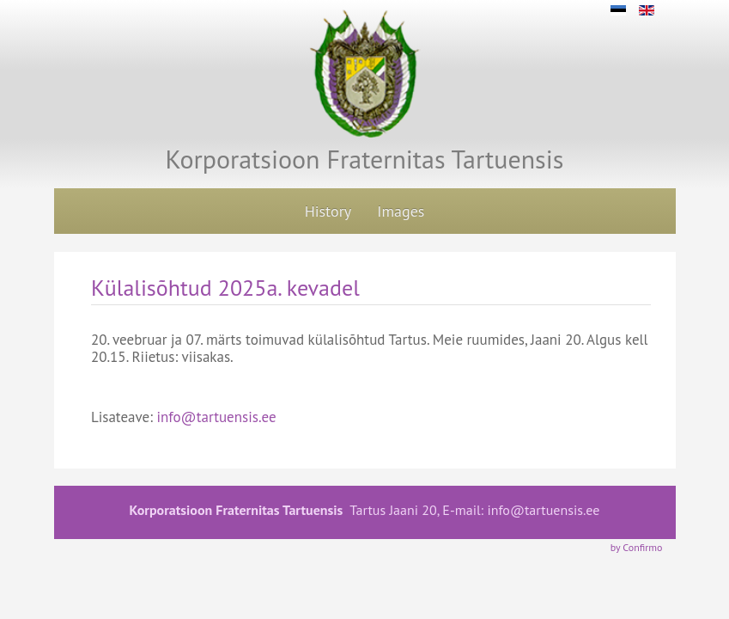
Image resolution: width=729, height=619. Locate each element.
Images (400, 211)
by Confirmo (637, 547)
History (328, 211)
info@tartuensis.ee (216, 417)
